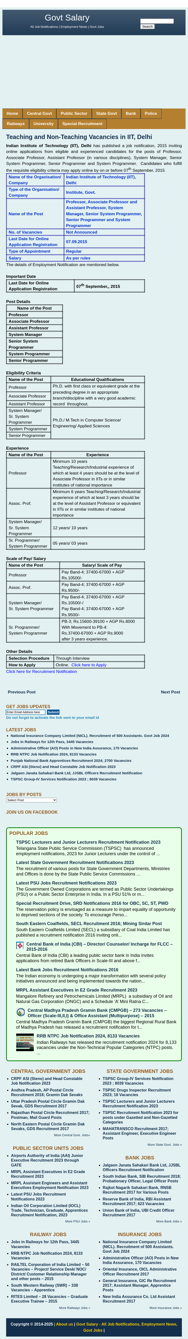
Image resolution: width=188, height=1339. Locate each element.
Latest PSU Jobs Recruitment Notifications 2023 (66, 883)
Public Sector (74, 113)
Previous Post (21, 692)
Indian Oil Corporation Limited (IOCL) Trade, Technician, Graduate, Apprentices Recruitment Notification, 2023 (49, 1210)
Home (12, 113)
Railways (16, 123)
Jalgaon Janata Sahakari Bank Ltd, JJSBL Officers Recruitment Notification (76, 773)
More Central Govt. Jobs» (72, 1135)
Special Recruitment (82, 123)
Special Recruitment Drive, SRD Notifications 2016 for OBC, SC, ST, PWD (92, 903)
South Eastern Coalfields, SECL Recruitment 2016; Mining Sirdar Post (89, 923)
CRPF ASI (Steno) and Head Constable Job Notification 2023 (63, 767)
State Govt (106, 113)
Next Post (170, 692)
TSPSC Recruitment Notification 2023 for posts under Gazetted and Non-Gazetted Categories (140, 1117)
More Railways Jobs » (74, 1308)
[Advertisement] (94, 72)
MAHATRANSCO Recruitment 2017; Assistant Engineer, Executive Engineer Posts (139, 1133)
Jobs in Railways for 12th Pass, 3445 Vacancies (52, 742)
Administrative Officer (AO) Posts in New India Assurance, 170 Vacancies (74, 748)
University (44, 123)
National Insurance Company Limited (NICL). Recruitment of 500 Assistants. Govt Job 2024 (90, 736)
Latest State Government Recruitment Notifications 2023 (75, 862)
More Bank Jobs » (169, 1221)
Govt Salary (67, 17)
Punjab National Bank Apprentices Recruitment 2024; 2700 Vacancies (71, 760)
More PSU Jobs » (77, 1221)
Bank (131, 113)
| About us (63, 1324)
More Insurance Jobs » (166, 1308)
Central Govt (39, 113)
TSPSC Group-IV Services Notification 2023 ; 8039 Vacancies (64, 779)
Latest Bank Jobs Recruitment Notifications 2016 (67, 969)
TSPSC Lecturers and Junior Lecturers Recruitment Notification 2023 (88, 842)
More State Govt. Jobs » (165, 1144)
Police (151, 113)
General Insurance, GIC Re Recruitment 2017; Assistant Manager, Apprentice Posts (139, 1285)
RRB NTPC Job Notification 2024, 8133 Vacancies (54, 754)
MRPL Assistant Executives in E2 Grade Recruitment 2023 (76, 990)
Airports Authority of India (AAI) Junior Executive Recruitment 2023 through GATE (47, 1160)
